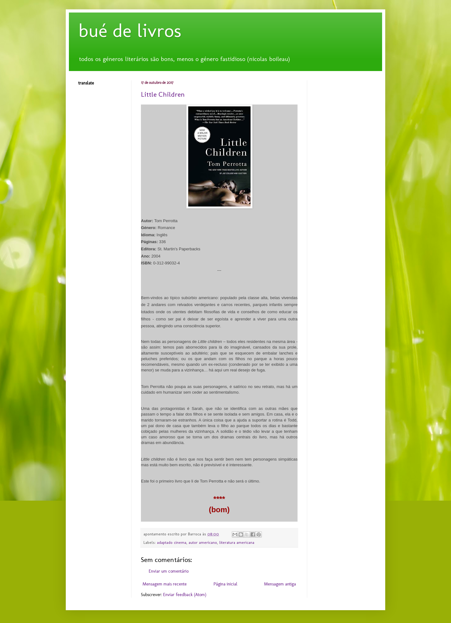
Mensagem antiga (280, 584)
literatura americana (236, 542)
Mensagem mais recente (165, 584)
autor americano (203, 542)
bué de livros (129, 30)
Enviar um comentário (169, 571)
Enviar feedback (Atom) (184, 594)
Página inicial (225, 584)
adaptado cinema (171, 542)
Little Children (163, 94)
